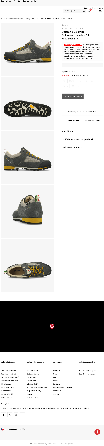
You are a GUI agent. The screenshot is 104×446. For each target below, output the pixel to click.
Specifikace (81, 131)
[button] (75, 11)
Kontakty (56, 384)
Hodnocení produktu (81, 147)
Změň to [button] (22, 429)
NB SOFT (54, 444)
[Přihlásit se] (89, 10)
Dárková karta (32, 397)
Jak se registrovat (7, 387)
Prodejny (56, 370)
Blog (55, 377)
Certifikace (57, 391)
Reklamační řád (6, 397)
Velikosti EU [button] (66, 75)
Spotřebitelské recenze (9, 381)
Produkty (14, 18)
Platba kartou (6, 391)
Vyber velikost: (68, 72)
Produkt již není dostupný (73, 96)
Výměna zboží (32, 384)
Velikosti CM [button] (83, 75)
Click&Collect (32, 377)
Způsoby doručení (33, 374)
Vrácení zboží (32, 381)
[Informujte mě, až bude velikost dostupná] (64, 81)
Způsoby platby (32, 370)
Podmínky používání (8, 374)
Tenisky (27, 18)
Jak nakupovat (6, 384)
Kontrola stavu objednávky (37, 387)
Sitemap (56, 394)
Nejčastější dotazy (34, 391)
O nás (55, 374)
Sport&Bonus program (87, 370)
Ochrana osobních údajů (10, 377)
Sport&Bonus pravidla (87, 374)
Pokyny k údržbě (7, 394)
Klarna (29, 394)
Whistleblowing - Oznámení (63, 387)
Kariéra (55, 381)
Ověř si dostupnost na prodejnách (81, 139)
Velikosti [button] (75, 75)
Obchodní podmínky (8, 370)
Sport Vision (5, 18)
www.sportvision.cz (40, 444)
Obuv (21, 18)
